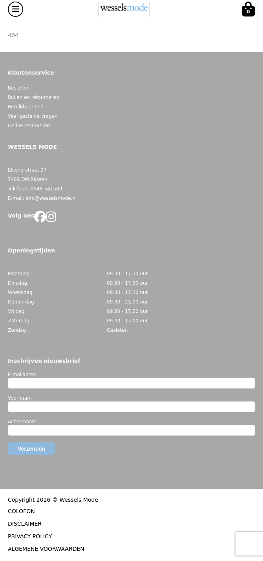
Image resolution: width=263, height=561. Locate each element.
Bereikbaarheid (26, 107)
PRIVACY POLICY (30, 536)
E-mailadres (22, 374)
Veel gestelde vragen (33, 116)
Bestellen (19, 88)
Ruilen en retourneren (33, 97)
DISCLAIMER (25, 524)
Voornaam (20, 398)
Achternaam (22, 421)
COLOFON (21, 511)
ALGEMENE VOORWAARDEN (46, 549)
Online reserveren (29, 125)
